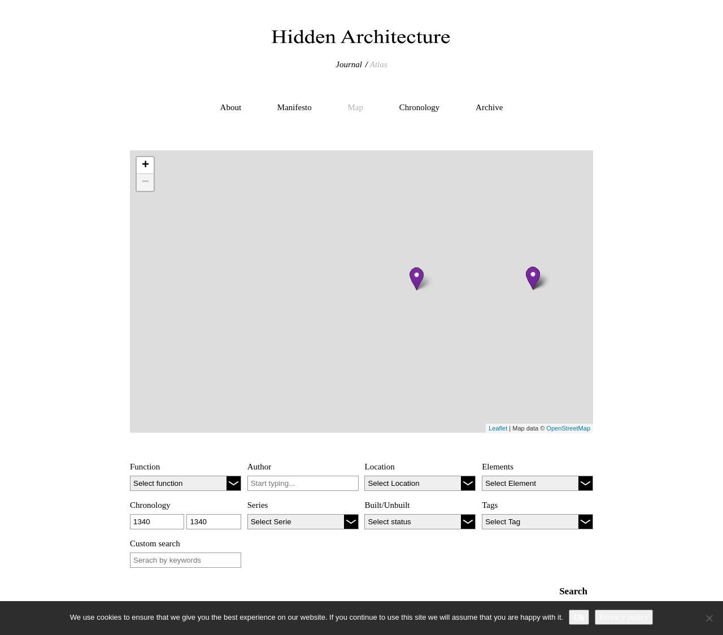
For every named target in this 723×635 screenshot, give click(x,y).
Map (355, 107)
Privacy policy (623, 616)
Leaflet (498, 428)
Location (379, 466)
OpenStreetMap (568, 428)
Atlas (378, 64)
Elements (497, 466)
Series (257, 505)
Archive (489, 107)
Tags (490, 505)
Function (145, 466)
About (231, 107)
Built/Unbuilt (387, 505)
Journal (349, 64)
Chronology (419, 107)
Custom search (155, 543)
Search (573, 591)
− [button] (145, 182)
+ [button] (145, 165)
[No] (709, 618)
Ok (579, 616)
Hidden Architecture (361, 36)
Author (259, 466)
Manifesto (294, 107)
